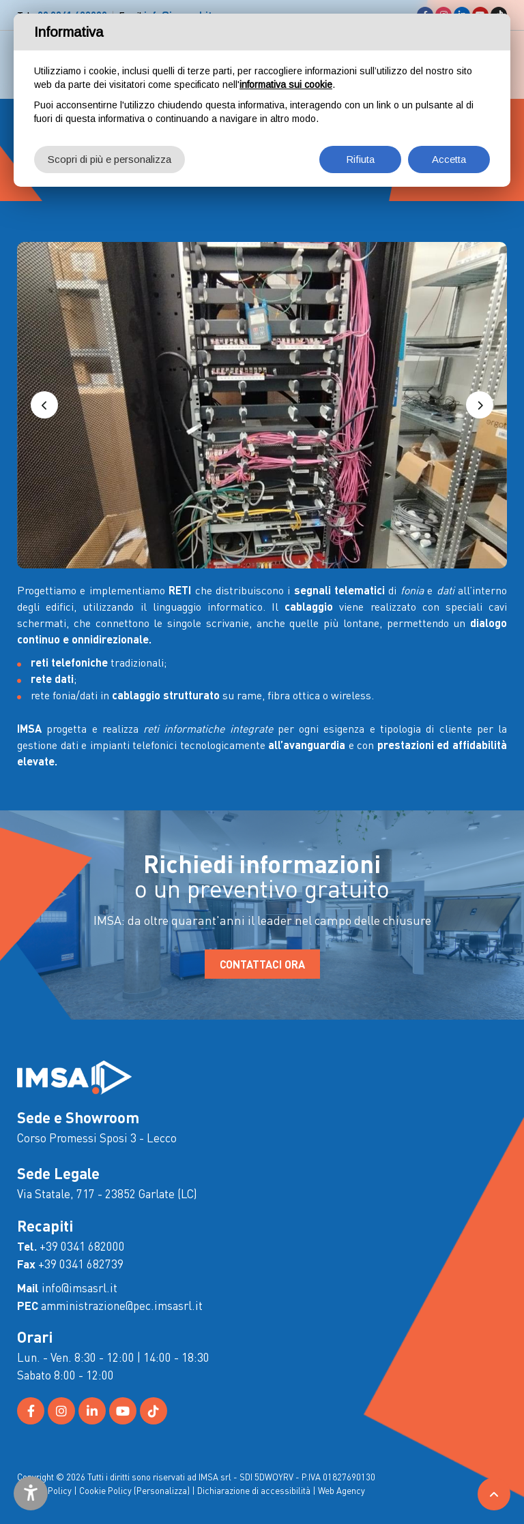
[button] (44, 404)
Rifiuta (360, 159)
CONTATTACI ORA (262, 964)
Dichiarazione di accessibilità (253, 1490)
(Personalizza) (162, 1490)
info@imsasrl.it (79, 1287)
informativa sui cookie (285, 84)
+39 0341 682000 (82, 1245)
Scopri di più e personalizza (109, 159)
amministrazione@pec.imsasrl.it (122, 1305)
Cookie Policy (105, 1490)
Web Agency (341, 1490)
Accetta (449, 159)
